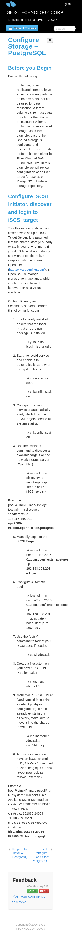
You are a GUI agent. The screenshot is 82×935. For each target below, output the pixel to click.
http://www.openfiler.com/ (27, 269)
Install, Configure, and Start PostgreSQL (40, 855)
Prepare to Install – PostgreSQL (20, 853)
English (67, 4)
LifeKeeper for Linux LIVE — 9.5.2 (32, 20)
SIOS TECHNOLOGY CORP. (35, 12)
